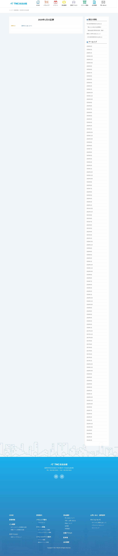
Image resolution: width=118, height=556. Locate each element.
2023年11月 (90, 135)
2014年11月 (90, 423)
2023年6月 (89, 152)
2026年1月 (89, 53)
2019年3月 (89, 288)
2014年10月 (90, 427)
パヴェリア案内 (41, 520)
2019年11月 (90, 268)
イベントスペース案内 (43, 537)
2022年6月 (89, 192)
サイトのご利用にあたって (99, 522)
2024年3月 (89, 122)
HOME (11, 515)
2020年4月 (89, 258)
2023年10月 (90, 139)
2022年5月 (89, 195)
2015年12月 (90, 397)
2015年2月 (89, 417)
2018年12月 (90, 298)
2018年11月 (90, 301)
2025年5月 (89, 79)
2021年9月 (89, 215)
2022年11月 (90, 175)
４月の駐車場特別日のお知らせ (94, 37)
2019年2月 (89, 291)
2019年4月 (89, 284)
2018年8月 (89, 307)
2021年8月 (89, 218)
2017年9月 (89, 341)
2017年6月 (89, 347)
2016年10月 (90, 370)
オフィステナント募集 (44, 529)
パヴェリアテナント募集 (44, 532)
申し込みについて (70, 518)
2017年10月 (90, 337)
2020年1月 (89, 261)
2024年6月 (89, 112)
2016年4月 (89, 387)
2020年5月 (89, 254)
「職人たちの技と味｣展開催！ (94, 27)
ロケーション (13, 534)
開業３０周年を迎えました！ (94, 33)
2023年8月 (89, 145)
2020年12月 (90, 241)
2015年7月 (89, 410)
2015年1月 (89, 420)
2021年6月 (89, 225)
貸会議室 (66, 515)
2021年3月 (89, 235)
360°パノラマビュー (16, 537)
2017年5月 (89, 350)
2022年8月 (89, 185)
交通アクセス (67, 533)
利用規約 (67, 528)
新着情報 (16, 10)
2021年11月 (90, 211)
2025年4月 (89, 82)
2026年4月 (89, 46)
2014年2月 (89, 440)
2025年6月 (89, 76)
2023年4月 (89, 158)
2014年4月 (89, 433)
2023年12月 (90, 132)
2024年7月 (89, 109)
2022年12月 (90, 172)
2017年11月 (90, 334)
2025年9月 (89, 66)
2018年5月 (89, 314)
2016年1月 (89, 394)
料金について (68, 523)
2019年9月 (89, 274)
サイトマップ (95, 528)
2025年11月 (90, 59)
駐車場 (65, 537)
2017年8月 (89, 344)
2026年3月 (89, 49)
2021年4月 (89, 231)
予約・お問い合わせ (70, 520)
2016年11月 (90, 367)
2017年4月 (89, 354)
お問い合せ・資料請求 (97, 515)
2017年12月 (90, 331)
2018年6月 (89, 311)
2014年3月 (89, 437)
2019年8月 (89, 278)
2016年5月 (89, 384)
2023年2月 (89, 165)
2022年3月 (89, 201)
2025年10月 (90, 62)
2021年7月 (89, 221)
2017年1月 (89, 360)
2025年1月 (89, 89)
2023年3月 (89, 162)
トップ (11, 10)
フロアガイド (41, 522)
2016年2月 (89, 390)
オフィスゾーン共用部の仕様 (18, 527)
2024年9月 (89, 102)
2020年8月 (89, 248)
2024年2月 (89, 125)
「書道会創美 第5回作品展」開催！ (95, 30)
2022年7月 (89, 188)
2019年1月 (89, 294)
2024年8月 (89, 105)
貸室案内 (39, 515)
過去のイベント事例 (43, 542)
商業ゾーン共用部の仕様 (17, 529)
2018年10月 (90, 304)
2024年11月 (90, 96)
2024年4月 (89, 119)
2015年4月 (89, 413)
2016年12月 (90, 364)
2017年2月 (89, 357)
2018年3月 (89, 321)
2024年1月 (89, 129)
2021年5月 (89, 228)
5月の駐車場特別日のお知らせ (94, 23)
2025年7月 (89, 72)
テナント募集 (40, 527)
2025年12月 (90, 56)
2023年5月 (89, 155)
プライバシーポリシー (98, 525)
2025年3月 (89, 86)
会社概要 (66, 542)
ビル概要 (12, 524)
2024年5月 (89, 115)
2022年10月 (90, 178)
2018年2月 (89, 324)
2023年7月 (89, 149)
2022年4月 (89, 198)
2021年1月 (89, 238)
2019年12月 (90, 264)
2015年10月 (90, 403)
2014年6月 (89, 430)
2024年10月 (90, 99)
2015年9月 (89, 407)
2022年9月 (89, 182)
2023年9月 (89, 142)
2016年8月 (89, 377)
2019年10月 (90, 271)
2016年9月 (89, 374)
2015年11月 (90, 400)
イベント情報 (41, 539)
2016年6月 (89, 380)
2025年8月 (89, 69)
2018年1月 (89, 327)
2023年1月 (89, 168)
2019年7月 (89, 281)
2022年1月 (89, 205)
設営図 (67, 526)
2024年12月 (90, 92)
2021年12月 (90, 208)
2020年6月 (89, 251)
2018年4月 (89, 317)
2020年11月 (90, 245)
